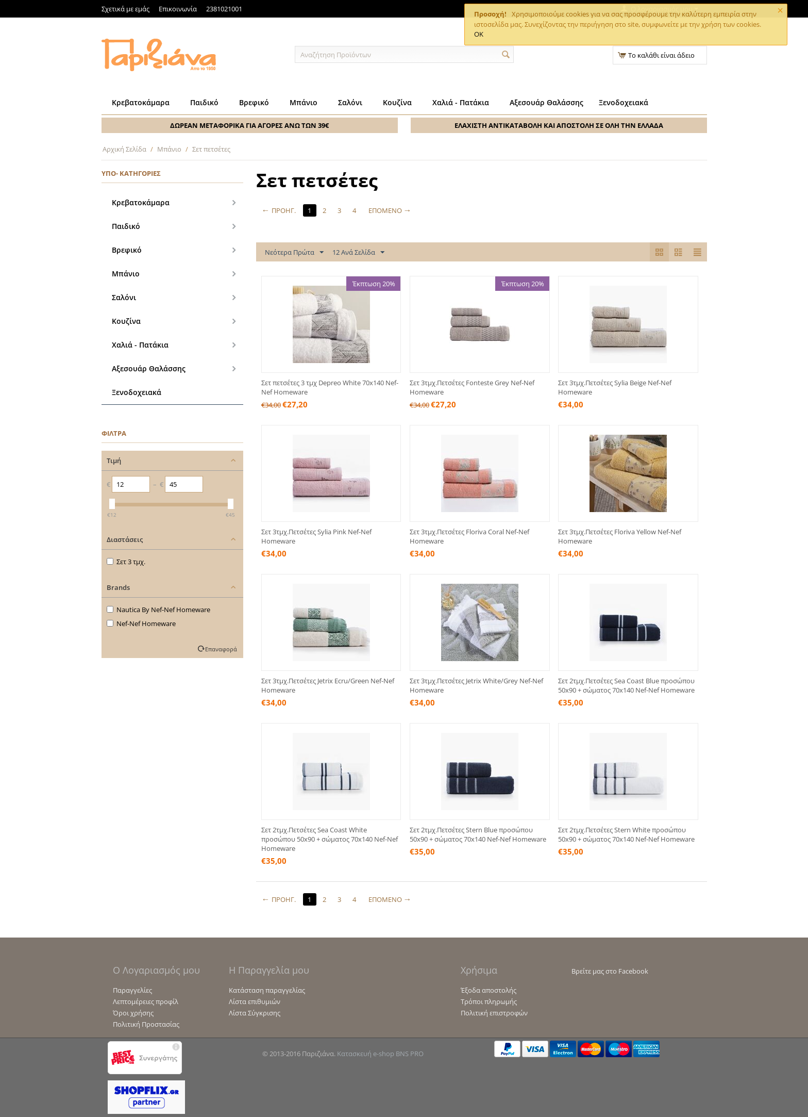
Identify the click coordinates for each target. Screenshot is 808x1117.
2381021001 (224, 8)
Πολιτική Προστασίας (146, 1024)
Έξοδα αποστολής (488, 990)
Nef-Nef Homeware (141, 623)
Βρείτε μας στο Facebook (609, 971)
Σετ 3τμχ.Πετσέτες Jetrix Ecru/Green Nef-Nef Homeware (327, 685)
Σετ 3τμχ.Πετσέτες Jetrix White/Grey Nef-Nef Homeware (476, 685)
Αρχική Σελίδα (124, 149)
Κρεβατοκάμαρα (141, 102)
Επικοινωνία (178, 8)
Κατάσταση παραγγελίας (267, 990)
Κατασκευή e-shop (365, 1053)
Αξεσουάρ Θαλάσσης (546, 102)
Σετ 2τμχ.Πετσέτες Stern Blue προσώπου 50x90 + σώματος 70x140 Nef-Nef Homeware (478, 834)
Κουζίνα (397, 102)
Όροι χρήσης (133, 1012)
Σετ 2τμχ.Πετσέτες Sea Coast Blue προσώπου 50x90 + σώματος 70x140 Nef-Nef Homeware (626, 685)
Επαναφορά (221, 649)
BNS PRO (410, 1053)
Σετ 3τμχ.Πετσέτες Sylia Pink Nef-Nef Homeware (316, 536)
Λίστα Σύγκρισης (254, 1012)
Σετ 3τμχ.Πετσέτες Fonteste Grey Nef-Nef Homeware (472, 387)
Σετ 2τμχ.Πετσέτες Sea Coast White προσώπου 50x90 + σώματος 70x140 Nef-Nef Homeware (329, 839)
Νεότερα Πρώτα (294, 253)
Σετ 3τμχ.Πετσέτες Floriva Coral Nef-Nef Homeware (469, 536)
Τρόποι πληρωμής (489, 1001)
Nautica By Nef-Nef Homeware (158, 609)
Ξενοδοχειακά (623, 102)
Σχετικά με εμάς (125, 8)
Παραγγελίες (132, 990)
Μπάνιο (303, 102)
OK (478, 34)
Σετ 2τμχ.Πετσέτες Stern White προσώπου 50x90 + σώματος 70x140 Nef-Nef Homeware (626, 834)
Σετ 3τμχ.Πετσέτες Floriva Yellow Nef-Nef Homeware (619, 536)
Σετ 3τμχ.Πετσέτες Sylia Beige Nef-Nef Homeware (614, 387)
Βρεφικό (254, 102)
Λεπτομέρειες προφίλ (145, 1001)
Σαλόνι (350, 102)
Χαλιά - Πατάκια (460, 102)
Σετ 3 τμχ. (126, 561)
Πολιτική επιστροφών (494, 1012)
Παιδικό (204, 102)
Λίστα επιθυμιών (254, 1001)
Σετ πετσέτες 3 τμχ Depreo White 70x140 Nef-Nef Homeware (329, 387)
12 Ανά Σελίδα (358, 253)
